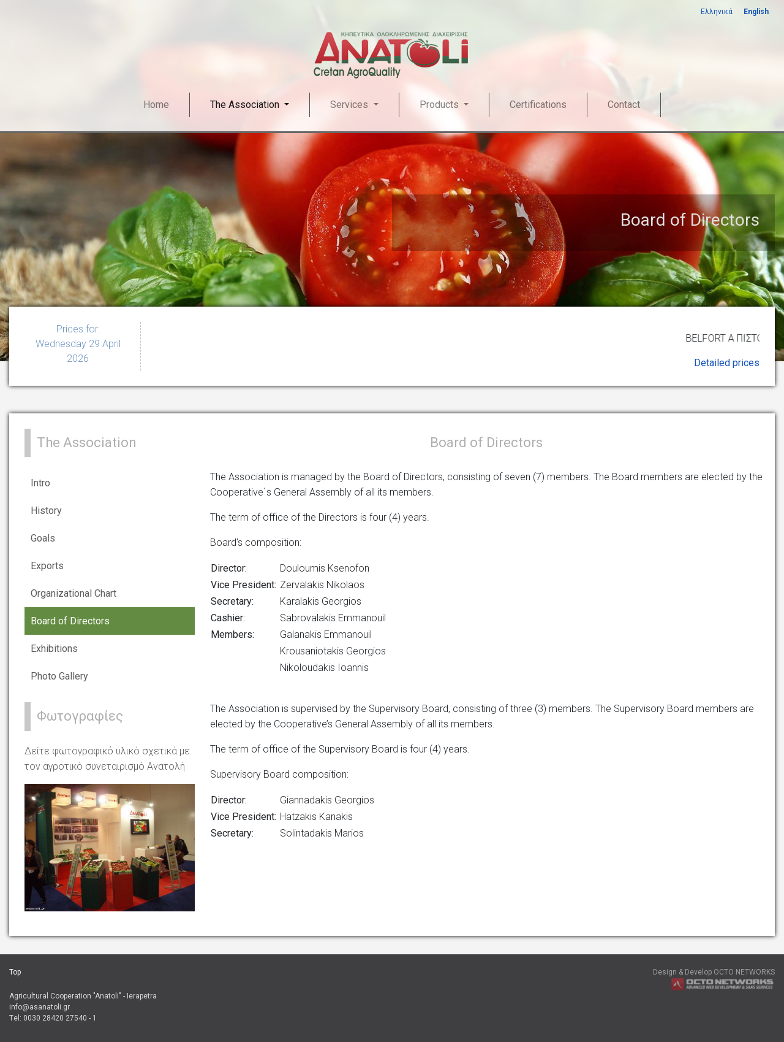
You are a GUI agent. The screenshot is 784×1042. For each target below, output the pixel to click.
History (46, 510)
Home (156, 104)
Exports (47, 566)
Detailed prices (727, 363)
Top (15, 972)
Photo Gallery (59, 676)
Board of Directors (70, 621)
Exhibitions (54, 648)
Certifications (538, 104)
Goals (43, 538)
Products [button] (440, 104)
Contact (624, 104)
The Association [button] (246, 104)
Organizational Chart (73, 593)
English (756, 11)
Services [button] (350, 104)
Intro (40, 483)
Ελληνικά (717, 11)
